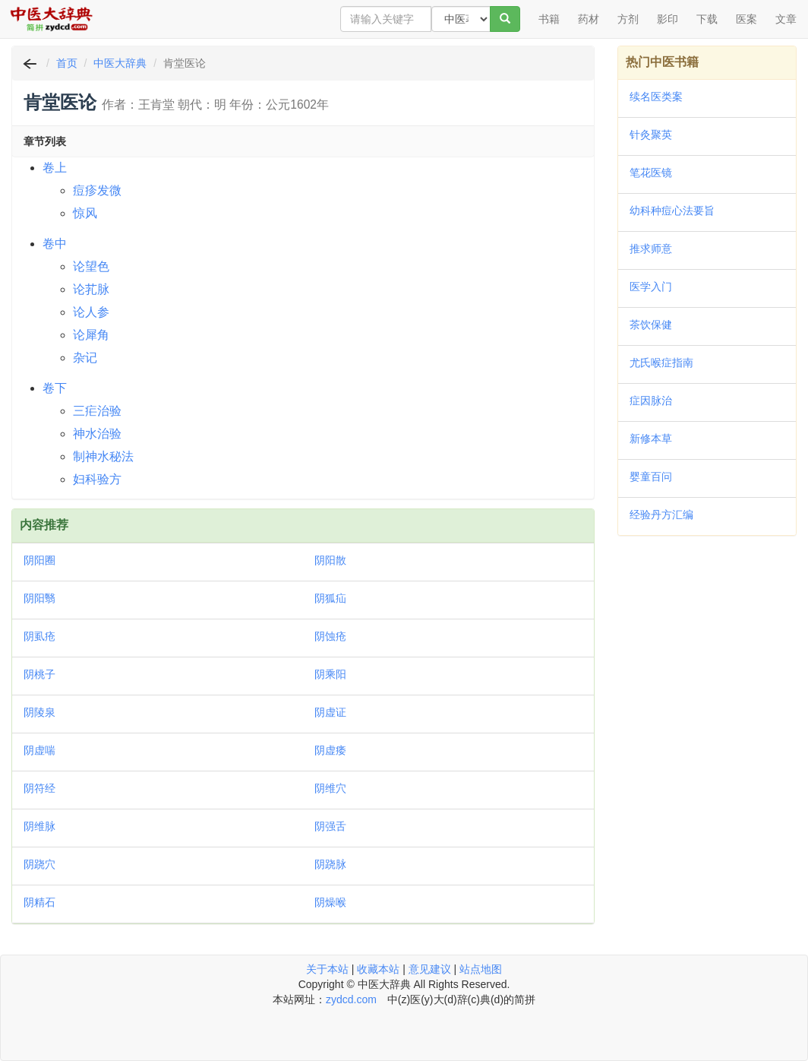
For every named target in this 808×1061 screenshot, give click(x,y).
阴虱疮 (39, 636)
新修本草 (651, 438)
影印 (667, 19)
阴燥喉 (330, 902)
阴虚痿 (330, 750)
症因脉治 (651, 400)
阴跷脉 (330, 864)
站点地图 (480, 969)
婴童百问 (651, 476)
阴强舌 (330, 826)
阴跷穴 (39, 864)
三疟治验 (97, 410)
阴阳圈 (39, 560)
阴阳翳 (39, 598)
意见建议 (430, 969)
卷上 (55, 167)
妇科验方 (97, 479)
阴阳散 (330, 560)
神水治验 (97, 433)
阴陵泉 (39, 712)
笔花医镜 (651, 172)
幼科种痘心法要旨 (672, 210)
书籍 (549, 19)
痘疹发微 (97, 190)
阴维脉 (39, 826)
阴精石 (39, 902)
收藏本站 (378, 969)
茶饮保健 (651, 324)
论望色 (91, 266)
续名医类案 (656, 96)
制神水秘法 (103, 456)
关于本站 (327, 969)
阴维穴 (330, 788)
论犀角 (91, 334)
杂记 (85, 357)
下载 (707, 19)
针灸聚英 (651, 134)
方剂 (628, 19)
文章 (786, 19)
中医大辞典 (120, 63)
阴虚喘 (39, 750)
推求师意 (651, 248)
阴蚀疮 (330, 636)
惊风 (85, 213)
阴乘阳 (330, 674)
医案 (746, 19)
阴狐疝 (330, 598)
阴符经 (39, 788)
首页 (66, 63)
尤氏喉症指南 (661, 362)
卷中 (55, 243)
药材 (588, 19)
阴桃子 (39, 674)
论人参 (91, 312)
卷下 (55, 388)
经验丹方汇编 (661, 514)
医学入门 (651, 286)
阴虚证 (330, 712)
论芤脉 (91, 289)
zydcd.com (351, 999)
